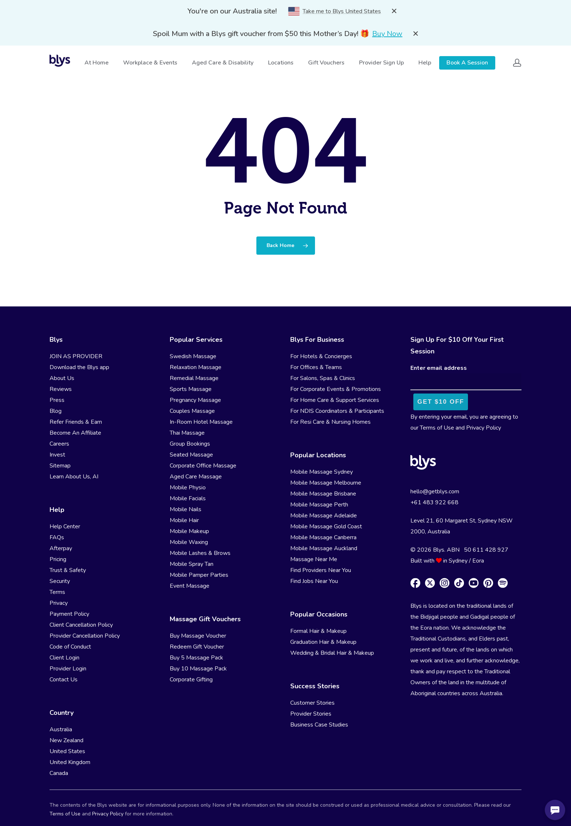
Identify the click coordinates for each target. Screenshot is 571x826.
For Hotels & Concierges (321, 356)
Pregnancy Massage (195, 400)
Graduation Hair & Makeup (323, 642)
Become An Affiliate (75, 433)
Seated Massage (191, 455)
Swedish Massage (193, 356)
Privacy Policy (483, 428)
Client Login (64, 658)
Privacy (59, 603)
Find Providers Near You (320, 570)
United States (67, 751)
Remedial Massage (194, 378)
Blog (56, 411)
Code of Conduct (70, 647)
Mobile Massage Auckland (323, 548)
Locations (281, 63)
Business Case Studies (319, 725)
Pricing (58, 559)
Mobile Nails (185, 509)
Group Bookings (190, 444)
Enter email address (438, 368)
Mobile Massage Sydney (321, 472)
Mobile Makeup (189, 531)
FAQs (57, 537)
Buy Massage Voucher (198, 636)
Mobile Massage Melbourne (325, 483)
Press (57, 400)
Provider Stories (310, 714)
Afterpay (61, 548)
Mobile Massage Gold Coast (326, 526)
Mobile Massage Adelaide (323, 516)
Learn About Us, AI (74, 477)
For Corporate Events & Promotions (335, 389)
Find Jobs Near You (314, 581)
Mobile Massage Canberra (323, 537)
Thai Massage (187, 433)
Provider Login (68, 669)
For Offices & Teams (316, 367)
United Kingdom (70, 762)
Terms (57, 592)
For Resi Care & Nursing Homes (330, 422)
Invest (57, 455)
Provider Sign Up (381, 63)
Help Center (65, 526)
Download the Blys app (79, 367)
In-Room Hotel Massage (201, 422)
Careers (59, 444)
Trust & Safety (68, 570)
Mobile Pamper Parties (199, 575)
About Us (62, 378)
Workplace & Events (150, 63)
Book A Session (467, 63)
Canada (59, 773)
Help (425, 63)
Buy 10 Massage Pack (198, 669)
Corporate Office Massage (203, 466)
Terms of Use (437, 428)
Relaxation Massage (195, 367)
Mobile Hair (184, 520)
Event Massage (189, 586)
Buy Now (387, 34)
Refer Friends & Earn (76, 422)
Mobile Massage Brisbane (323, 494)
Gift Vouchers (326, 63)
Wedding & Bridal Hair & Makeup (332, 653)
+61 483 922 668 (434, 502)
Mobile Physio (188, 488)
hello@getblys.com (434, 492)
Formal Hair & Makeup (318, 631)
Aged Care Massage (196, 477)
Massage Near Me (313, 559)
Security (60, 581)
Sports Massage (191, 389)
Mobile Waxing (189, 542)
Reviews (61, 389)
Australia (61, 729)
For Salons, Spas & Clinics (322, 378)
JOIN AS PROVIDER (76, 356)
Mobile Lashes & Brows (200, 553)
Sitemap (60, 466)
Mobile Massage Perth (319, 505)
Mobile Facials (188, 498)
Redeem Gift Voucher (197, 647)
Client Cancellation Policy (81, 625)
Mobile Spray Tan (191, 564)
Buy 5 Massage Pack (196, 658)
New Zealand (66, 740)
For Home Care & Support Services (334, 400)
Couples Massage (192, 411)
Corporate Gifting (191, 680)
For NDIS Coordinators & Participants (337, 411)
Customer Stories (312, 703)
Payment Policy (69, 614)
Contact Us (64, 680)
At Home (97, 63)
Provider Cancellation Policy (85, 636)
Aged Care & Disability (223, 63)
